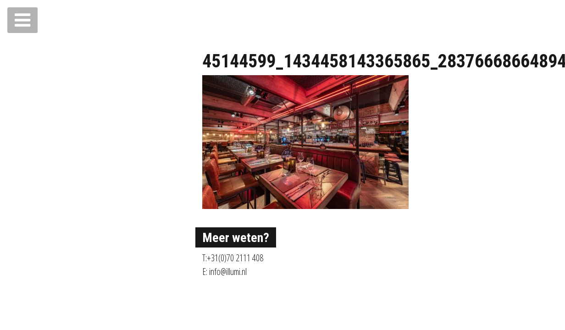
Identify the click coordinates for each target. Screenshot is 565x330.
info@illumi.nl (228, 271)
